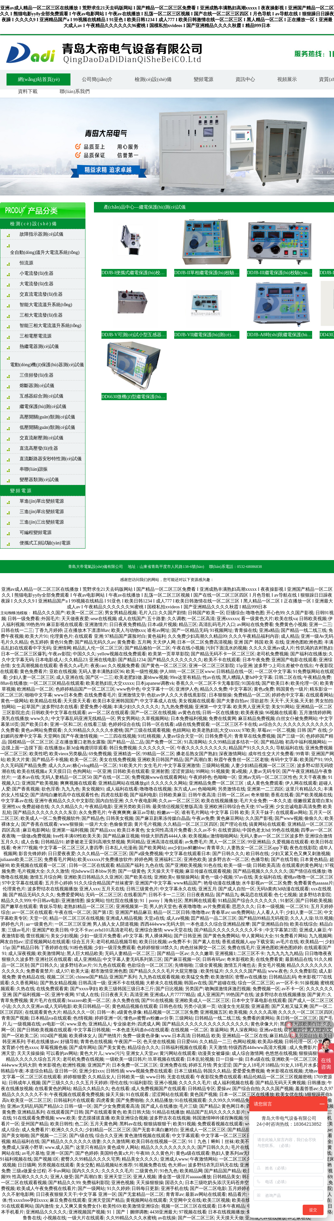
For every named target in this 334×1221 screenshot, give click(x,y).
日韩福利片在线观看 (74, 1100)
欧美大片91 (36, 636)
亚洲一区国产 (59, 1153)
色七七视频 (285, 894)
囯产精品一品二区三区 (213, 918)
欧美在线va (286, 618)
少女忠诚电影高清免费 (298, 806)
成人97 (62, 971)
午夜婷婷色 (200, 777)
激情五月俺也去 (240, 965)
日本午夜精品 (231, 1206)
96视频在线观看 (281, 712)
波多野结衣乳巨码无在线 (213, 1165)
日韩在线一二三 (17, 630)
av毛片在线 (287, 941)
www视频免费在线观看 (149, 1071)
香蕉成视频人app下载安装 (248, 941)
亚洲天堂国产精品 (106, 1200)
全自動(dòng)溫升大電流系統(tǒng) (45, 252)
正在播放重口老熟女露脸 (80, 742)
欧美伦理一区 (304, 683)
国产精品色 (93, 818)
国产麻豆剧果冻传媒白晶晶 (162, 818)
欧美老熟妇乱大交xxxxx (110, 683)
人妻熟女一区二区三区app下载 (257, 847)
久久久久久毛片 (195, 1082)
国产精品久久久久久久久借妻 (71, 1141)
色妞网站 (181, 730)
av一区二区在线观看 (108, 712)
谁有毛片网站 (195, 812)
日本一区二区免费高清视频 (204, 642)
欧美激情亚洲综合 (141, 1206)
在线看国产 (135, 894)
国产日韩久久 (44, 965)
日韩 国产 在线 (312, 730)
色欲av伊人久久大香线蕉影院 (177, 695)
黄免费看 (126, 642)
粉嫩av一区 (168, 812)
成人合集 (30, 841)
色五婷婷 (39, 642)
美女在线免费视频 (117, 759)
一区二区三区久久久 (239, 1159)
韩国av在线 (195, 982)
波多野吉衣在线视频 (169, 1118)
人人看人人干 (270, 912)
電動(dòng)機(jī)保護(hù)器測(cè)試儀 (47, 364)
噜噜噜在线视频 (156, 789)
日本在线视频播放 (226, 1212)
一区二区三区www (195, 671)
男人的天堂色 (163, 906)
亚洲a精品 (269, 630)
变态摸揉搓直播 (94, 1118)
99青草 (302, 753)
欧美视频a (199, 836)
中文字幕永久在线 (178, 888)
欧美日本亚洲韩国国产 (115, 700)
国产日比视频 (169, 988)
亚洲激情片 (95, 624)
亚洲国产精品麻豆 (133, 912)
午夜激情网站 (203, 1159)
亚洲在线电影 (102, 659)
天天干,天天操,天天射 (291, 700)
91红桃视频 (149, 736)
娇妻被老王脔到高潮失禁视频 (95, 841)
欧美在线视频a (31, 771)
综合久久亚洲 (109, 1135)
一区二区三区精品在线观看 (56, 683)
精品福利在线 (25, 1141)
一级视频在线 (26, 1024)
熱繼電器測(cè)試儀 (39, 346)
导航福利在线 (289, 747)
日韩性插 (115, 1071)
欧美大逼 (80, 971)
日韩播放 (316, 1082)
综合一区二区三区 (256, 982)
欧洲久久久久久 (68, 1129)
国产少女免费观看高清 (116, 1106)
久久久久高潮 (263, 1012)
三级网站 (184, 1018)
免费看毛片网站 (60, 859)
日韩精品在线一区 (234, 671)
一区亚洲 (102, 771)
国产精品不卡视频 (50, 759)
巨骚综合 (235, 612)
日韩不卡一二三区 (166, 894)
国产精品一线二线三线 (303, 630)
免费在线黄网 (222, 718)
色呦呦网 (207, 789)
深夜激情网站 (232, 753)
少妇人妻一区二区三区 (31, 677)
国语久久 (174, 1182)
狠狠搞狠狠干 (312, 1053)
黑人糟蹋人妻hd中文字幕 (247, 677)
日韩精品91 (52, 841)
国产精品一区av (173, 953)
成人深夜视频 (22, 953)
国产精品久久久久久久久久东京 (45, 812)
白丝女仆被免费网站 (296, 718)
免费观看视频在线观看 (220, 1123)
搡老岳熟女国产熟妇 (196, 753)
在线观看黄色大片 (43, 1012)
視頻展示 (287, 79)
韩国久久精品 (217, 1071)
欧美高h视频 (270, 1041)
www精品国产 (188, 883)
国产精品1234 (131, 659)
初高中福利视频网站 (305, 742)
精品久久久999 (16, 900)
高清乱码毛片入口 (217, 624)
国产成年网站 (83, 1047)
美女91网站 (282, 706)
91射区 (287, 900)
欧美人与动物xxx (128, 630)
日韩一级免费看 (23, 618)
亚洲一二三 (320, 624)
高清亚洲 (139, 994)
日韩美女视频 (119, 818)
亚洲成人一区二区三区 (203, 1129)
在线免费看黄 (269, 959)
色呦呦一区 (224, 777)
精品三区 (188, 624)
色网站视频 (244, 1041)
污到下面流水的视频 (226, 648)
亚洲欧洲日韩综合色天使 (229, 806)
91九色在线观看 (110, 965)
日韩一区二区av (233, 794)
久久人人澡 (301, 918)
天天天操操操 (30, 1053)
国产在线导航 (284, 859)
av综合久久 (270, 724)
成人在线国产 (131, 618)
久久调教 (176, 618)
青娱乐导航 (50, 906)
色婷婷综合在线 (124, 724)
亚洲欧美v (164, 877)
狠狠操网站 (187, 877)
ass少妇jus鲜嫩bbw (186, 847)
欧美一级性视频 (142, 671)
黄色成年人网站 (123, 1147)
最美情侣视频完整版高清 (177, 806)
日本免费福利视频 (189, 718)
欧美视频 (238, 1012)
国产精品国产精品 (222, 1170)
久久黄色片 (162, 1153)
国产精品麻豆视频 (121, 836)
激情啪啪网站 (224, 836)
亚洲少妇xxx (91, 1071)
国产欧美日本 (275, 683)
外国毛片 (50, 618)
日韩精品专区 (201, 1088)
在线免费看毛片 (100, 695)
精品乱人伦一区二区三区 (98, 648)
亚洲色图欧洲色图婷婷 (279, 947)
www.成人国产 (59, 1147)
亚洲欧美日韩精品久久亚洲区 (93, 877)
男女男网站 (128, 718)
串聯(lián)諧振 (34, 469)
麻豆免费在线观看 (68, 1200)
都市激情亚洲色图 (109, 971)
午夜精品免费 (317, 677)
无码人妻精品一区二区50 (66, 777)
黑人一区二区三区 (227, 841)
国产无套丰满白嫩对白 (155, 1129)
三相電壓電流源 (36, 336)
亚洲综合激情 (148, 930)
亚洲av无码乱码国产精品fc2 (35, 1106)
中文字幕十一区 (158, 689)
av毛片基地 (33, 1153)
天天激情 (218, 1047)
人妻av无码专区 (265, 771)
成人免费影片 (303, 1047)
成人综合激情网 (248, 1053)
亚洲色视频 (122, 1182)
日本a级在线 (257, 1059)
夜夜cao (98, 665)
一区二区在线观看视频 (24, 1182)
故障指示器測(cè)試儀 (41, 234)
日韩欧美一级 (130, 1076)
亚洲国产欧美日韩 (50, 930)
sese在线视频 (103, 618)
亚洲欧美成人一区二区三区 (202, 1000)
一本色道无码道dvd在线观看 (140, 1029)
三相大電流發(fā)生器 (41, 315)
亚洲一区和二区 (66, 724)
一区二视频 (283, 730)
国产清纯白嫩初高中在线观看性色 (64, 794)
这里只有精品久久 (303, 789)
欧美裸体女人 (83, 1035)
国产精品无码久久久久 (31, 894)
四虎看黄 (105, 1100)
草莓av (264, 730)
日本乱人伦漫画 (121, 847)
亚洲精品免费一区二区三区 (217, 783)
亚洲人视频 (144, 1176)
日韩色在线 (170, 1006)
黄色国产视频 (203, 1094)
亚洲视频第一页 (132, 906)
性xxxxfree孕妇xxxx (28, 1200)
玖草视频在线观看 (166, 1059)
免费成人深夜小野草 (22, 1147)
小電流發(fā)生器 (36, 273)
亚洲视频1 (225, 953)
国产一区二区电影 (208, 1188)
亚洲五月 (207, 888)
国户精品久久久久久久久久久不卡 (229, 930)
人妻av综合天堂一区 (182, 736)
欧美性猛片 (212, 971)
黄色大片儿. (92, 1053)
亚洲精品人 (99, 1024)
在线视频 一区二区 (189, 1029)
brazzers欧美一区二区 (89, 1000)
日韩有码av (213, 959)
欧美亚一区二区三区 (31, 1100)
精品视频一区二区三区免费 (171, 1012)
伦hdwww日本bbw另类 (93, 871)
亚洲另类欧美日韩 (132, 806)
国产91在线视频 (157, 1000)
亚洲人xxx (89, 888)
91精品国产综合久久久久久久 (248, 900)
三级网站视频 (215, 765)
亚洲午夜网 (62, 994)
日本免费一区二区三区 (135, 1065)
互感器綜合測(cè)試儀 (41, 396)
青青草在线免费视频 (254, 736)
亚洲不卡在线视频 (126, 982)
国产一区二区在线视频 (153, 712)
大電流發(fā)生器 (36, 283)
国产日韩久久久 (228, 853)
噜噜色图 (255, 612)
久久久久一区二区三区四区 (305, 1012)
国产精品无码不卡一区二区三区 (223, 653)
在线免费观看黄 (52, 988)
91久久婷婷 (118, 1188)
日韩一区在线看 (158, 724)
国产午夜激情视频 (79, 736)
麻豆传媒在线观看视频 (208, 871)
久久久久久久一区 (156, 747)
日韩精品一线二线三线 (217, 1018)
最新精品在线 (298, 959)
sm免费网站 (243, 912)
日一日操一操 (229, 1059)
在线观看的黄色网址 (302, 865)
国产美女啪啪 (15, 1135)
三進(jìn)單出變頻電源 (42, 511)
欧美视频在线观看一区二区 (39, 865)
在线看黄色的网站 (53, 1088)
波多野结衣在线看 (59, 706)
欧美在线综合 (303, 924)
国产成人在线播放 (159, 1106)
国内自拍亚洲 (109, 800)
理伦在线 (119, 1082)
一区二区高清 (201, 618)
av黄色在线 (189, 712)
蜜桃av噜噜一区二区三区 (308, 877)
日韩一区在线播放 (220, 712)
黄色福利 (156, 636)
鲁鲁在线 (32, 1217)
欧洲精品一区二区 (35, 689)
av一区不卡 (287, 982)
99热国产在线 (239, 994)
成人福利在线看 (122, 789)
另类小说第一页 (200, 1006)
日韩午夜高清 (202, 794)
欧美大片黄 (18, 759)
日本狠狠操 (220, 695)
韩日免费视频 (123, 747)
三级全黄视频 (208, 965)
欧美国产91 (311, 759)
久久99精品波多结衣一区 (233, 742)
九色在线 (154, 865)
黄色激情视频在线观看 (147, 1135)
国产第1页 (103, 912)
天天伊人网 (164, 642)
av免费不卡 (179, 941)
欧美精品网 (191, 1170)
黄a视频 (239, 771)
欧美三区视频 (216, 1200)
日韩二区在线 (288, 677)
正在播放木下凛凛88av (86, 630)
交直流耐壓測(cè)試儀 (41, 437)
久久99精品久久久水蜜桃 (131, 1217)
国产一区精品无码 (190, 630)
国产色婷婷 (86, 1153)
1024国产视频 (53, 1035)
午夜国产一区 (128, 1041)
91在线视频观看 (190, 1100)
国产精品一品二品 (125, 742)
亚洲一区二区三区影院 (211, 665)
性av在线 (211, 677)
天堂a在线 (154, 918)
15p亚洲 (244, 665)
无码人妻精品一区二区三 (130, 953)
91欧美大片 (130, 765)
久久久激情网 (116, 1141)
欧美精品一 (311, 941)
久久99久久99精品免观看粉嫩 (238, 1100)
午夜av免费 (203, 818)
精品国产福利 (130, 865)
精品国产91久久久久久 (251, 747)
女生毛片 (153, 765)
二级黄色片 (146, 1170)
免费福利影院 (96, 1182)
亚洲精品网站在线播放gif (123, 783)
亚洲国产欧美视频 (40, 783)
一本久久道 (280, 800)
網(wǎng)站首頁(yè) (39, 79)
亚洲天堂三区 (117, 1176)
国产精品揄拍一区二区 (147, 648)
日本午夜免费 (256, 659)
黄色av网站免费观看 (41, 730)
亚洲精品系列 (31, 1112)
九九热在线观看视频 (159, 977)
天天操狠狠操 (149, 1182)
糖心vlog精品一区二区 (94, 765)
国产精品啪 (272, 742)
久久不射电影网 (18, 1194)
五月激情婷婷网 (315, 712)
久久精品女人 (101, 1076)
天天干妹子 (262, 812)
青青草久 (215, 847)
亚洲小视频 (165, 1082)
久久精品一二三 (215, 1041)
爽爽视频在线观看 (78, 783)
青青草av (175, 1194)
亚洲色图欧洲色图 (304, 642)
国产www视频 (289, 818)
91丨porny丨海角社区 (161, 900)
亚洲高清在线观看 (164, 841)
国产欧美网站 (152, 847)
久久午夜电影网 (141, 800)
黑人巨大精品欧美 (85, 953)
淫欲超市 (259, 700)
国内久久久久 (85, 1170)
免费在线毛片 (241, 947)
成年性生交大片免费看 (271, 753)
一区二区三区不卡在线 (234, 724)
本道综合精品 (39, 1071)
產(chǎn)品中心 (119, 207)
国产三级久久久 (58, 1082)
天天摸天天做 (229, 1217)
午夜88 (142, 1153)
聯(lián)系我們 (75, 91)
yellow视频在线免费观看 (121, 653)
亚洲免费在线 (173, 1065)
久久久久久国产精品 (245, 971)
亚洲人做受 (61, 1176)
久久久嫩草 (201, 953)
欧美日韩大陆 (136, 1112)
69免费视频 (100, 753)
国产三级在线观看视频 (147, 730)
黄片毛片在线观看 (47, 1000)
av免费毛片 (196, 841)
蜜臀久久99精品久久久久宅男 (90, 1159)
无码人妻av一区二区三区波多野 (271, 836)
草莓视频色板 (54, 1047)
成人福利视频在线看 (233, 1082)
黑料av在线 (130, 1123)
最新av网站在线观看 (205, 1194)
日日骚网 (27, 1165)
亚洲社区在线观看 (53, 959)
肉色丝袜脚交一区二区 (203, 947)
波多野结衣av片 (76, 965)
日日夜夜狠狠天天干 (56, 1194)
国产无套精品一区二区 (141, 1194)
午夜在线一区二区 (72, 912)
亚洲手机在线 (174, 1188)
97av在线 (243, 877)
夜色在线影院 (303, 847)
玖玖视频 (324, 918)
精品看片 (237, 1194)
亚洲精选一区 (127, 753)
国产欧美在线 (138, 877)
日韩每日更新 (145, 1188)
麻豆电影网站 (36, 830)
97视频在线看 (192, 1212)
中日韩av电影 (46, 900)
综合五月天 (83, 941)
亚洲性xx (11, 806)
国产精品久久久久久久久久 (174, 659)
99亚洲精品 (259, 841)
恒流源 (26, 262)
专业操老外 (124, 1024)
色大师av (177, 1165)
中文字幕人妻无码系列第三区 (132, 959)
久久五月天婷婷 (92, 1082)
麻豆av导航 (143, 812)
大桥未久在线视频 (164, 982)
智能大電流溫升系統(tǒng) (46, 304)
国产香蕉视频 (25, 789)
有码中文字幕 (284, 759)
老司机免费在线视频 (83, 1059)
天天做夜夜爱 (75, 618)
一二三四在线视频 (117, 736)
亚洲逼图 (260, 1006)
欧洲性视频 (74, 1065)
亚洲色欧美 (195, 859)
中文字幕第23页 (281, 930)
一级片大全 (96, 824)
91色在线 (213, 865)
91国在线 (251, 683)
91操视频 (309, 982)
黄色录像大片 (264, 1024)
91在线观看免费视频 (33, 1118)
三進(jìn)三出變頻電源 (42, 522)
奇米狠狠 (260, 794)
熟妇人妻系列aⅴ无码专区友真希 (243, 1153)
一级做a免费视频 (34, 836)
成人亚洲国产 (210, 994)
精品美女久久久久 (140, 1159)
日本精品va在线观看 (51, 1018)
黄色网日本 (232, 1106)
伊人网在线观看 (301, 783)
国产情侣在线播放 (307, 871)
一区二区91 (297, 906)
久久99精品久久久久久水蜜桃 (93, 730)
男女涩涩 (222, 1065)
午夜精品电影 (98, 806)
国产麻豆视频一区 (182, 959)
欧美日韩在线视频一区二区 (158, 1141)
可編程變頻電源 (36, 532)
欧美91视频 (184, 1123)
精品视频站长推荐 (114, 1165)
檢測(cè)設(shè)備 (153, 79)
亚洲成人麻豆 (312, 930)
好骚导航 (69, 1041)
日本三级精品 (188, 1071)
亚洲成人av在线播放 (265, 1217)
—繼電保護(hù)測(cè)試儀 (160, 207)
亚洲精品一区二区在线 (245, 1035)
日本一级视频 (270, 906)
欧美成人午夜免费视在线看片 (46, 1188)
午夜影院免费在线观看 (219, 1076)
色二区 (81, 1123)
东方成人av (185, 789)
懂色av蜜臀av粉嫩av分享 (148, 1018)
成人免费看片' (36, 1129)
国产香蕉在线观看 (39, 824)
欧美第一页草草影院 (168, 653)
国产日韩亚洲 (187, 935)
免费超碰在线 (35, 806)
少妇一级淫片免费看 (100, 935)
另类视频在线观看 (56, 1165)
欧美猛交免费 (195, 977)
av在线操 (167, 1217)
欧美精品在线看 (46, 700)
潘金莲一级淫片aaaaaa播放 (184, 1176)
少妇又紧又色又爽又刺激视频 (300, 853)
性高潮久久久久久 (30, 1176)
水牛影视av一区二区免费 (267, 883)
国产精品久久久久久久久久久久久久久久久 (205, 1024)
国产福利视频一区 (31, 994)
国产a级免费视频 (146, 853)
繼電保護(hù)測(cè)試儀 (43, 406)
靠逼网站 (219, 1029)
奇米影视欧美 (240, 959)
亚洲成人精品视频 (124, 918)
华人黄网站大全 (257, 935)
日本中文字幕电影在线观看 (259, 1000)
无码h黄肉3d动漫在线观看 (282, 888)
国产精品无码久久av (95, 642)
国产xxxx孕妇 (84, 988)
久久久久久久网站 (169, 783)
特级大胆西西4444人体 (164, 836)
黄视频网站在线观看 (146, 1200)
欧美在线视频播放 (219, 800)
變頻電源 (203, 79)
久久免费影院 (303, 971)
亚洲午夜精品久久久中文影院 (64, 800)
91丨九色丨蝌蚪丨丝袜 (211, 1141)
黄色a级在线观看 (193, 1153)
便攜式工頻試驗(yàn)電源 (45, 542)
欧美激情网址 (51, 953)
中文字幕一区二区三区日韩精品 (233, 1135)
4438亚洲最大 (163, 1212)
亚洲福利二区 (168, 859)
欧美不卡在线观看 (222, 659)
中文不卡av (81, 930)
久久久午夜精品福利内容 (254, 636)
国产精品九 (227, 894)
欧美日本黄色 (130, 830)
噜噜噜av (200, 912)
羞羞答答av (306, 1088)
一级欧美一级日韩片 (125, 1059)
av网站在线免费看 (255, 624)
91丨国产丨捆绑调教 (127, 1212)
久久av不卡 (204, 830)
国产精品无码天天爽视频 (280, 1082)
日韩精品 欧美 (206, 1035)
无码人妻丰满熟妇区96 (101, 671)
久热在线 (25, 988)
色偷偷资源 (120, 824)
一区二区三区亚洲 (72, 924)
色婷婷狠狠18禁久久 (157, 947)
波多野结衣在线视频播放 (52, 888)
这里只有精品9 (90, 1147)
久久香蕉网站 (24, 982)
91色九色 (168, 1170)
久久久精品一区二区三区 (102, 853)
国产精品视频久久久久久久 (260, 871)
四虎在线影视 (114, 794)
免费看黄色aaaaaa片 (313, 883)
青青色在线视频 (96, 1041)
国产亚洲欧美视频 (183, 865)
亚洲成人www (174, 1159)
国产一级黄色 (131, 871)
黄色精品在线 (31, 977)
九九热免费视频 (177, 706)
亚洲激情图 (72, 900)
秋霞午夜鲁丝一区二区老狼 (241, 759)
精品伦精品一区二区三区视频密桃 (277, 1076)
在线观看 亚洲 (88, 636)
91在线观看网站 (18, 1206)
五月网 (144, 642)
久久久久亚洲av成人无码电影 (41, 1006)
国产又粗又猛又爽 (289, 1006)
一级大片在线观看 (86, 1217)
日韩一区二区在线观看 (91, 865)
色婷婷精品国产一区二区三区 (85, 689)
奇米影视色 (49, 1065)
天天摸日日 (59, 771)
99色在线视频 (285, 830)
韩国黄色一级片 (292, 689)
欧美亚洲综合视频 (129, 1118)
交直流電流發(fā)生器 (41, 294)
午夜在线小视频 (188, 648)
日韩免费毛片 (218, 736)
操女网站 (95, 900)
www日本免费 (68, 695)
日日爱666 (187, 1041)
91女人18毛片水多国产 (303, 1065)
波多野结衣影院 (315, 894)
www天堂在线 (178, 930)
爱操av (223, 1088)
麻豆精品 (278, 1035)
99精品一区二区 (159, 753)
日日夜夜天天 (114, 994)
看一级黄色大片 (257, 618)
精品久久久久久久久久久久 (168, 1147)
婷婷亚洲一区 (108, 1018)
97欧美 (248, 730)
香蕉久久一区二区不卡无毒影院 (208, 683)
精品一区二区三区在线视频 (76, 918)
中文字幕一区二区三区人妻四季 (71, 847)
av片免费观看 (216, 906)
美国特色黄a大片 (117, 1153)
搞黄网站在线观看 (267, 824)
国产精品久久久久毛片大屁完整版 (164, 971)
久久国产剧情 (172, 612)
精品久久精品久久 (91, 1088)
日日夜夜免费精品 (127, 624)
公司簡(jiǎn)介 (97, 79)
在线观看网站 (319, 695)
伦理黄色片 (61, 636)
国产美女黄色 (112, 1047)
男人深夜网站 (243, 1029)
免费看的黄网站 (258, 1018)
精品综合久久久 (143, 1047)
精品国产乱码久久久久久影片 (215, 1112)
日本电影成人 (49, 659)
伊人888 (167, 671)
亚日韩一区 (65, 1071)
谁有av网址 (158, 630)
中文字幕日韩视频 (91, 1029)
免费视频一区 (266, 988)
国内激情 (44, 1206)
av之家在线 (299, 1217)
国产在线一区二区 (111, 777)
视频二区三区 (60, 977)
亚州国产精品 (34, 1123)
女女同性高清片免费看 (169, 830)
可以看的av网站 (62, 1053)
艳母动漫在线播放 (222, 883)
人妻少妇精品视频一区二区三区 (263, 765)
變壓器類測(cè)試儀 (39, 479)
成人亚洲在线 (70, 677)
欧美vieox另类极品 (68, 753)
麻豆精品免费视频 (256, 718)
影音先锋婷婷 (32, 853)
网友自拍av (11, 941)
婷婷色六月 (12, 924)
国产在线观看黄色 (103, 1112)
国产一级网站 (91, 1188)
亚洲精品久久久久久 (46, 1212)
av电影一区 (53, 1024)
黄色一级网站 (14, 700)
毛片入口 (148, 612)
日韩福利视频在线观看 (184, 1047)
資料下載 (28, 91)
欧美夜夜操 (252, 712)
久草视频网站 (155, 718)
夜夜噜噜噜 (189, 906)
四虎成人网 (148, 1024)
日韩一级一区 (78, 1106)
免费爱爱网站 (70, 894)
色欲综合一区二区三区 (150, 965)
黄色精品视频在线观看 (135, 1006)
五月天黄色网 (103, 1123)
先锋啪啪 (184, 965)
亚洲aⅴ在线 (270, 1029)
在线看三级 (95, 724)
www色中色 (128, 689)
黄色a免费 (264, 689)
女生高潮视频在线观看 (34, 665)
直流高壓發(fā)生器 (39, 448)
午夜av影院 (59, 653)
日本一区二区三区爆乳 (24, 653)
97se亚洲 (265, 806)
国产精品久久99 (64, 1182)
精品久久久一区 (79, 1012)
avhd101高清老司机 (114, 930)
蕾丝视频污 (37, 935)
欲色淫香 (50, 789)
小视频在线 (54, 1217)
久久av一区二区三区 (179, 800)
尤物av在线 (315, 1071)
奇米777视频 (25, 847)
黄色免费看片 (33, 671)
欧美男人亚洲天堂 (251, 706)
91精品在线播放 (168, 1112)
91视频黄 (220, 771)
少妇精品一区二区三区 (108, 1129)
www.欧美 (66, 1118)
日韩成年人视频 (24, 1082)
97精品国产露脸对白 (125, 636)
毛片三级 (188, 1106)
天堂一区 (38, 918)
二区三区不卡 (251, 953)
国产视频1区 (46, 1159)
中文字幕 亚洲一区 (97, 1194)
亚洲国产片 (98, 1065)
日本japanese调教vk (155, 683)
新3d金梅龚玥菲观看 (86, 747)
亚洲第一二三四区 (265, 789)
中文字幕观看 (185, 1135)
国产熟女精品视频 (58, 982)
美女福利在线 (267, 877)
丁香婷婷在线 (54, 947)
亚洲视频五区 (213, 1012)
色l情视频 (83, 1018)
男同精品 (136, 841)
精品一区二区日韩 (171, 912)
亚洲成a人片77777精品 (172, 994)
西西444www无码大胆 (162, 924)
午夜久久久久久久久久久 (202, 747)
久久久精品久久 (67, 806)
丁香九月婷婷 (48, 630)
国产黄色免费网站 (221, 935)
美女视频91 (93, 789)
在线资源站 (229, 830)
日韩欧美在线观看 (131, 771)
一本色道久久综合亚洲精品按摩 (218, 924)
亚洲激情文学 (131, 695)
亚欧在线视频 (63, 671)
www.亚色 (76, 1024)
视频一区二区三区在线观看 (188, 1206)
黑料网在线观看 (200, 900)
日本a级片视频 (162, 624)
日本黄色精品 (313, 859)
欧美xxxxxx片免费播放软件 (105, 859)
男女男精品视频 (121, 612)
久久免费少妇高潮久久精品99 (197, 636)
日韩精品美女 (226, 1176)
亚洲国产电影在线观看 (294, 659)
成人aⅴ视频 (177, 918)
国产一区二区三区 (196, 1217)
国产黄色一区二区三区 (164, 665)
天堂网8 (51, 736)
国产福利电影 (143, 794)
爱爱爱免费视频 (249, 1071)
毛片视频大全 (31, 871)
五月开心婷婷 (58, 883)
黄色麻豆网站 (230, 818)
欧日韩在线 (257, 853)
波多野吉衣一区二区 (228, 859)
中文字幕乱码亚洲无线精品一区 (83, 718)
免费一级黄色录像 (141, 1035)
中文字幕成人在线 (158, 700)
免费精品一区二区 (252, 695)
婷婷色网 (143, 859)
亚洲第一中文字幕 (213, 706)
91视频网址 (221, 630)
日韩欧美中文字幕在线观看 (58, 712)
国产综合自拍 (246, 1088)
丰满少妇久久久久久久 (136, 706)
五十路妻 (156, 618)
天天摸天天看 (77, 700)
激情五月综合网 (46, 877)
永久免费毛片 (92, 812)
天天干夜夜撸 (312, 777)
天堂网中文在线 (185, 1200)
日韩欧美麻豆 (172, 794)
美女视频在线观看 (196, 700)
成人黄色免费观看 (265, 783)
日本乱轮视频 (200, 1059)
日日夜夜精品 (200, 894)
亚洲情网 (62, 648)
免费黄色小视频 (291, 624)
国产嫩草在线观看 (19, 906)
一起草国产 (28, 706)
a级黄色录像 (129, 1012)
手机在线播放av (42, 1041)
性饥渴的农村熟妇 (314, 648)
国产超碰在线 (222, 982)
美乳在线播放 (15, 718)
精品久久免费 (213, 689)
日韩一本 (106, 1012)
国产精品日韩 (25, 947)
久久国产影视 (299, 612)
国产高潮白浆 (198, 759)
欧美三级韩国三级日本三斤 (126, 988)
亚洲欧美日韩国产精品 (160, 759)
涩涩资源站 (182, 771)
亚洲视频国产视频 (86, 1212)
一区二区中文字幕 (273, 671)
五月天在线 (112, 888)
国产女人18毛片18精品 (256, 1065)
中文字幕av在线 (17, 800)
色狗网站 (82, 771)
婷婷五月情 (200, 1065)
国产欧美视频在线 (314, 794)
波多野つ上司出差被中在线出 (283, 665)
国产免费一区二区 (163, 742)
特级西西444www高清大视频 (258, 1047)
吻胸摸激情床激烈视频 (227, 988)
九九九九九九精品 (284, 953)
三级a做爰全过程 (29, 1170)
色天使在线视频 (159, 1041)
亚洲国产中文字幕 (153, 883)
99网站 (202, 771)
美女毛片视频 (271, 965)
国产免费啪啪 (130, 1100)
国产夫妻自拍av (232, 700)
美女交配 (85, 1165)
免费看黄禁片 (39, 971)
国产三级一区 (290, 736)
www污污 (114, 1053)
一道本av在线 (25, 777)
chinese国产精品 (92, 977)
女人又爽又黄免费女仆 (78, 1206)
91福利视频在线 (16, 1159)
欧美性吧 (38, 753)
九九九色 (70, 789)
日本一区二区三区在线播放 (246, 1094)
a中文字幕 (133, 935)
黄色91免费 (61, 642)
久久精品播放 (159, 1100)
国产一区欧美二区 (20, 1035)
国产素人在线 (206, 941)
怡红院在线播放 (122, 900)
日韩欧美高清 (266, 865)
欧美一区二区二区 (85, 612)
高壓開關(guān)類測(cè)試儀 (47, 417)
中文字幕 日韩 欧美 (229, 812)
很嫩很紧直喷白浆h (312, 800)
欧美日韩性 (61, 1123)
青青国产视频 (15, 1018)
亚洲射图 (160, 771)
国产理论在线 (233, 824)
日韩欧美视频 (312, 618)
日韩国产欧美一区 (206, 612)
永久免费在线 (126, 1000)
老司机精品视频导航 (116, 941)
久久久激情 (57, 871)
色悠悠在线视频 (281, 1053)
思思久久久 (243, 906)
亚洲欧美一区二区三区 (294, 1059)
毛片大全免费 (253, 800)
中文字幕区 (240, 689)
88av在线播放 (13, 683)
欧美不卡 (244, 1141)
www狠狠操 (71, 824)
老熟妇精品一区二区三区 (89, 906)
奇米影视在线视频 (284, 1071)
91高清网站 (195, 742)
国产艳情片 (109, 1035)
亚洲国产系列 (123, 977)
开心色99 (275, 612)
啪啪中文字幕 (38, 695)
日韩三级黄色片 (142, 888)
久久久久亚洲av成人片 (271, 648)
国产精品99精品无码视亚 (263, 918)
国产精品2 (209, 1106)
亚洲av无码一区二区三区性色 (267, 777)
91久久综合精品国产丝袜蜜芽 (103, 883)
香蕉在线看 (282, 794)
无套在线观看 (180, 1076)
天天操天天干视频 (165, 871)
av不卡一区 (292, 988)
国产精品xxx (102, 830)
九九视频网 (320, 935)
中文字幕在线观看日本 (187, 853)
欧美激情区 (222, 977)
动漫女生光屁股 (234, 1006)
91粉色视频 (80, 947)
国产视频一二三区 (49, 1135)
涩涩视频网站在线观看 (47, 941)
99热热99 (35, 624)
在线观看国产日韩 (65, 1112)
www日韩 (155, 1076)
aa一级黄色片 (39, 924)
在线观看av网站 (291, 812)
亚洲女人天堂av (142, 1053)
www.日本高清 (175, 1035)
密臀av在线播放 (251, 977)
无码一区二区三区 (103, 894)
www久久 (39, 718)
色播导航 (260, 859)
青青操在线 (245, 630)
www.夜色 (278, 971)
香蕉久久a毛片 (73, 665)
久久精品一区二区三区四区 (190, 824)
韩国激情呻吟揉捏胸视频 (217, 1118)
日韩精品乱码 (282, 977)
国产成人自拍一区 (236, 888)
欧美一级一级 (237, 865)
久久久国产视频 (277, 1088)
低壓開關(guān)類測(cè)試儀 (47, 427)
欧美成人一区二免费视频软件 (50, 818)
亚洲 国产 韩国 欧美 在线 (259, 642)
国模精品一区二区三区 (30, 742)
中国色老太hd (256, 830)
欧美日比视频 (153, 941)
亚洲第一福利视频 (70, 830)
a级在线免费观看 (192, 724)
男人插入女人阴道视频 (115, 924)
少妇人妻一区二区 (304, 912)
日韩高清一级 (92, 982)
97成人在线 (87, 994)
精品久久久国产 (49, 612)
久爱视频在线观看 (290, 841)
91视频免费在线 (150, 1165)
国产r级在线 (81, 1135)
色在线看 (120, 1088)
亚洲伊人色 (186, 689)
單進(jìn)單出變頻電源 (42, 501)
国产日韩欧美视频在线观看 (44, 1029)
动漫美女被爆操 (214, 1053)
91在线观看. (138, 1094)
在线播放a (54, 747)
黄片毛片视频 (147, 824)
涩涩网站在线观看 (170, 1094)
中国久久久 (84, 653)
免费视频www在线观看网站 (159, 777)
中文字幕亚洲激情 (181, 765)
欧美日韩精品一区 (91, 1006)
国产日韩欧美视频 (314, 900)
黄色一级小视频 (217, 877)
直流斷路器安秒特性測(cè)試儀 (51, 458)
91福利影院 (140, 1082)
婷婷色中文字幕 (288, 695)
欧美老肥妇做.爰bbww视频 (141, 677)
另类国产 (194, 988)
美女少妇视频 (64, 935)
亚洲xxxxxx (228, 618)
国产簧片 (316, 994)
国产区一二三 (99, 677)
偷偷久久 (313, 818)
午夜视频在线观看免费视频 (76, 1094)
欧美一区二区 (83, 759)
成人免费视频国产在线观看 (158, 1088)
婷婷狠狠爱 (74, 1076)
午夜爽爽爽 (119, 812)
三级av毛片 (19, 930)
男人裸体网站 (158, 935)
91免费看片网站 (291, 935)
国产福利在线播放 (308, 653)
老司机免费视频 (272, 653)
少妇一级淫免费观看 (114, 947)
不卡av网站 (59, 1170)
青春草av (220, 912)
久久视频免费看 (124, 665)
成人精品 (290, 636)
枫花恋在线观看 (256, 894)
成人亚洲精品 (87, 959)
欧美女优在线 (289, 1094)
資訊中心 (245, 79)
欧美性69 (112, 1206)
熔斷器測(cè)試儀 (37, 385)
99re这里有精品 (185, 677)
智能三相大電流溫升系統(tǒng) (50, 325)
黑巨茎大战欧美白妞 (300, 1024)
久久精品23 (75, 659)
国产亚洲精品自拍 (270, 924)
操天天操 (115, 1094)
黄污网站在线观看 (177, 1053)
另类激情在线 (231, 789)
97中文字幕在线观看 (22, 883)
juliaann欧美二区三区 (21, 859)
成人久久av (59, 765)
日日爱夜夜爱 (61, 853)
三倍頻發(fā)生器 (36, 375)
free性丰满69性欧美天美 (77, 836)
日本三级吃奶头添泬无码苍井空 (217, 1182)
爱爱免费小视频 (96, 706)
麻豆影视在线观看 (64, 624)
